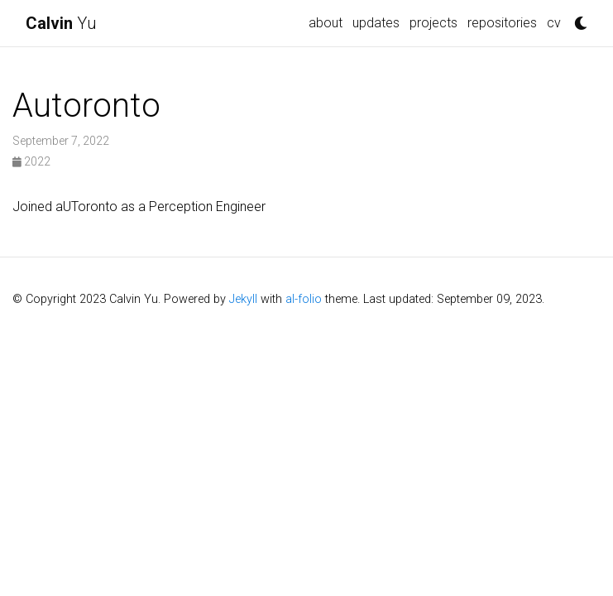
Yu (61, 23)
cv (554, 23)
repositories (502, 23)
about (325, 23)
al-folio (303, 299)
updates (376, 23)
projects (433, 23)
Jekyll (243, 299)
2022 (31, 161)
